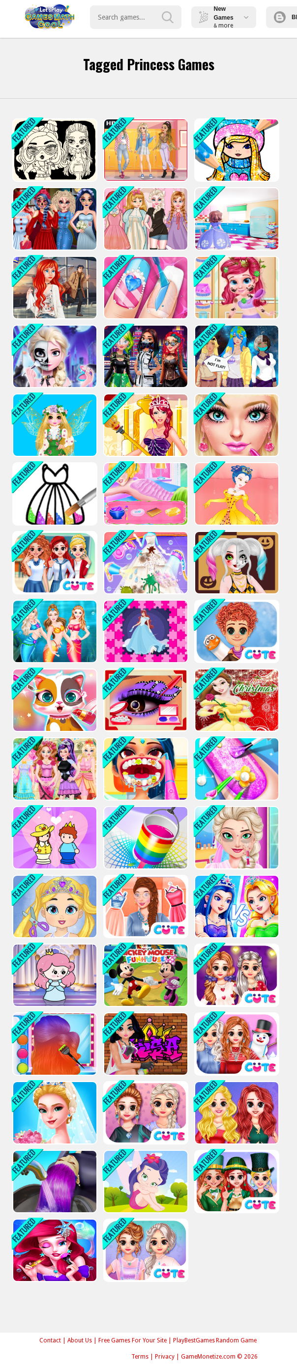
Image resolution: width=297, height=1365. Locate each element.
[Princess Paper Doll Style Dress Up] (144, 219)
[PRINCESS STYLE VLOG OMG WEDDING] (53, 1112)
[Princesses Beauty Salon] (144, 494)
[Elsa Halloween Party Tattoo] (53, 356)
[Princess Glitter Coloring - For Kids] (53, 494)
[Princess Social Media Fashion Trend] (53, 1044)
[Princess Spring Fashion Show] (53, 425)
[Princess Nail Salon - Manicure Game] (144, 287)
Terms (139, 1356)
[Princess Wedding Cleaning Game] (144, 562)
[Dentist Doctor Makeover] (144, 769)
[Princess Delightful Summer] (235, 1112)
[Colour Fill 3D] (144, 837)
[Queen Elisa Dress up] (144, 425)
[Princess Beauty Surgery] (235, 837)
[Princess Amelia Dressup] (235, 494)
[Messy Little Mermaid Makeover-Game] (235, 287)
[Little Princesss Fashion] (235, 906)
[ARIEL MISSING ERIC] (53, 287)
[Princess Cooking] (235, 219)
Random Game (236, 1340)
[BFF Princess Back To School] (53, 562)
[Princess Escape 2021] (53, 975)
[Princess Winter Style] (235, 1044)
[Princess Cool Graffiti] (144, 1044)
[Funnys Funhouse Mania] (144, 975)
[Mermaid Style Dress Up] (53, 631)
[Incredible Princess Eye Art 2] (144, 700)
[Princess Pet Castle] (53, 700)
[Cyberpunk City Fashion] (144, 356)
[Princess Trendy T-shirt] (144, 1112)
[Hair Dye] (53, 1181)
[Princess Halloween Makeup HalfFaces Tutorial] (235, 562)
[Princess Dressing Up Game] (235, 425)
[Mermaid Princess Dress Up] (53, 1250)
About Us (79, 1340)
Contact (50, 1340)
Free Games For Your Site (132, 1340)
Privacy (165, 1356)
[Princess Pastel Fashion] (144, 1250)
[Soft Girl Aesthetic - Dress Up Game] (144, 150)
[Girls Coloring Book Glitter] (235, 150)
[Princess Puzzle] (144, 631)
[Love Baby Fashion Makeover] (53, 906)
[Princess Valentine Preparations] (235, 975)
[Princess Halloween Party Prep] (53, 219)
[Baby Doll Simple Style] (53, 150)
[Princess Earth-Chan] (235, 356)
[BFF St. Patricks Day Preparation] (235, 1181)
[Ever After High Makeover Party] (53, 769)
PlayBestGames (194, 1340)
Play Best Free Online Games (50, 17)
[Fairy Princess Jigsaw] (144, 1181)
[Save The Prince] (53, 837)
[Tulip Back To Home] (235, 631)
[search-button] (168, 17)
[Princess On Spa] (144, 906)
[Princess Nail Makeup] (235, 769)
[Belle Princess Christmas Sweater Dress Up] (235, 700)
